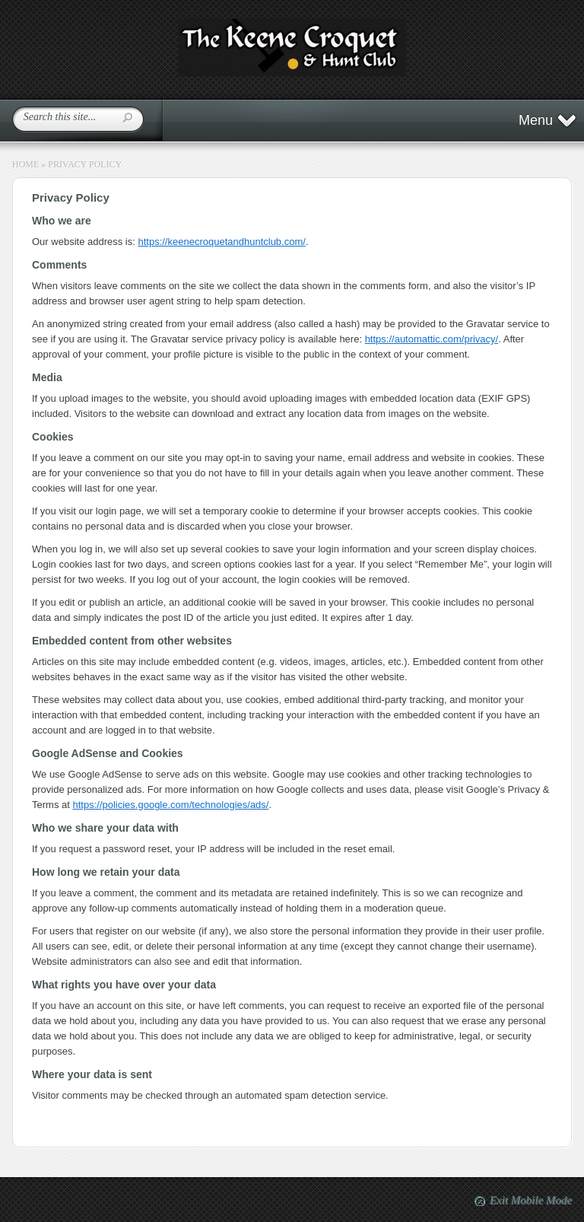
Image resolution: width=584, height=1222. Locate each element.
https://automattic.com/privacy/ (432, 339)
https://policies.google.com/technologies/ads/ (170, 804)
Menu (548, 120)
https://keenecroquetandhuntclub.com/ (221, 241)
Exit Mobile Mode (531, 1200)
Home (25, 164)
